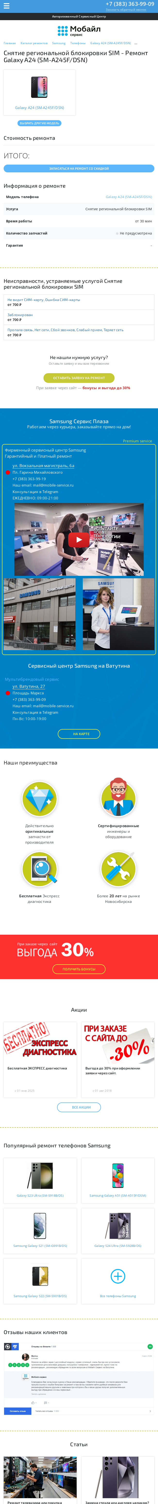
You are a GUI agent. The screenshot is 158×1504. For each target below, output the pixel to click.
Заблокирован (20, 314)
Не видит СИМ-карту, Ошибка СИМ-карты (44, 299)
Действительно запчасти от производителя (39, 834)
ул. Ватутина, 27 (29, 686)
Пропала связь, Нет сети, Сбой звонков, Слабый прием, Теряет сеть (66, 330)
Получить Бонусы (79, 969)
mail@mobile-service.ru (53, 485)
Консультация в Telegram (35, 491)
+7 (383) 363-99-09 (130, 3)
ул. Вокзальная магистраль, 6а (43, 465)
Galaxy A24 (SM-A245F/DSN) (129, 196)
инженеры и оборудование (118, 831)
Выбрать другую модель (39, 123)
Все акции (77, 1107)
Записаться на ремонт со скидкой (79, 168)
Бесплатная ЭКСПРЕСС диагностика (37, 1068)
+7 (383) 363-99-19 (29, 478)
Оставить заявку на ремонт (79, 378)
